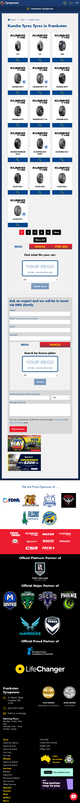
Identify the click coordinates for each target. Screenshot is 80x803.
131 (40, 54)
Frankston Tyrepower (40, 8)
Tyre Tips (6, 735)
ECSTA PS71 (18, 219)
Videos (6, 784)
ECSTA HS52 (40, 187)
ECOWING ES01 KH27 (40, 153)
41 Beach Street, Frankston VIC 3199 (16, 680)
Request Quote (18, 429)
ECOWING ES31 (62, 152)
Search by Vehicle (10, 722)
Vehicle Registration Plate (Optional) (25, 394)
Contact (7, 770)
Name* (13, 310)
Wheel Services (9, 764)
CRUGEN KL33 (62, 119)
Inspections (7, 754)
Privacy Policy (58, 419)
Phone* (23, 318)
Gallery (7, 777)
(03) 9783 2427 (16, 688)
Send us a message (17, 693)
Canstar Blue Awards (48, 722)
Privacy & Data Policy (17, 797)
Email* (12, 326)
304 (62, 54)
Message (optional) (18, 402)
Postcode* (14, 335)
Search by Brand (10, 729)
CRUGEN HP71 (18, 87)
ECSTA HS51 (18, 187)
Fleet (5, 774)
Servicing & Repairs (11, 758)
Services (7, 748)
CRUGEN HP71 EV (40, 87)
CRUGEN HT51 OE (40, 119)
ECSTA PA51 (62, 187)
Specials (7, 767)
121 (17, 54)
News (6, 780)
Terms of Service (16, 422)
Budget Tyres (45, 725)
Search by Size (9, 726)
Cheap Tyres (45, 729)
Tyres (5, 719)
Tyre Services (8, 761)
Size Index (44, 719)
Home (11, 19)
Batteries (6, 751)
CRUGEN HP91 (62, 87)
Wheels (7, 738)
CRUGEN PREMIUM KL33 (18, 153)
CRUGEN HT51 (18, 119)
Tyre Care (7, 732)
